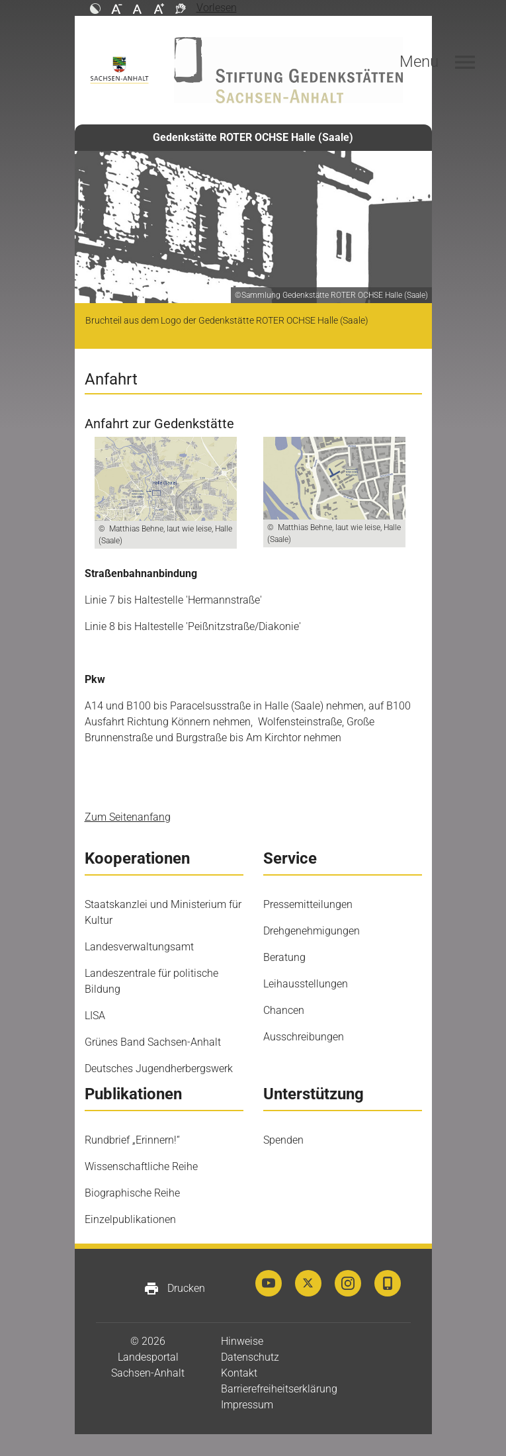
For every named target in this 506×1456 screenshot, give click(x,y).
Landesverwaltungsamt (139, 946)
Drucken (174, 1289)
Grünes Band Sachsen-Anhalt (153, 1042)
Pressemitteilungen (308, 904)
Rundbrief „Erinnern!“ (132, 1140)
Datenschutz (250, 1357)
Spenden (283, 1140)
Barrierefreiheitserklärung (279, 1389)
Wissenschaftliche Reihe (141, 1166)
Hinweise (242, 1341)
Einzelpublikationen (130, 1219)
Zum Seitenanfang (128, 817)
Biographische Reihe (132, 1193)
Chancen (283, 1010)
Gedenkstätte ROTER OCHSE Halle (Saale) (253, 137)
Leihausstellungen (305, 984)
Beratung (284, 957)
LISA (95, 1015)
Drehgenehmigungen (311, 931)
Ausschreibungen (303, 1036)
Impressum (247, 1404)
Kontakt (239, 1373)
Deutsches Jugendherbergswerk (159, 1068)
